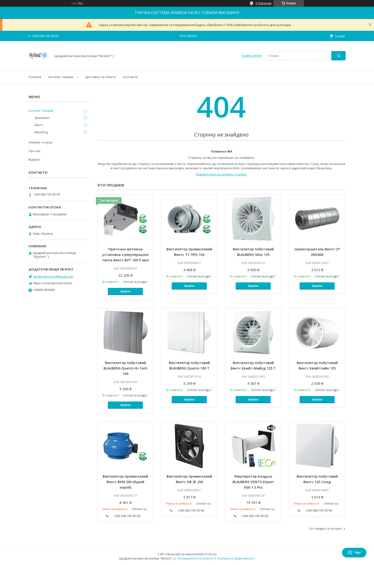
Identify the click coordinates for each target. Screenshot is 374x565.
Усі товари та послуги (325, 528)
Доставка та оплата (100, 77)
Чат (354, 552)
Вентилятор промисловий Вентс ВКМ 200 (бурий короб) (125, 482)
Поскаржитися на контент (195, 558)
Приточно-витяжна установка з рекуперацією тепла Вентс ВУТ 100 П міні (125, 254)
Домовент (42, 118)
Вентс (39, 125)
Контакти (130, 77)
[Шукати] (338, 55)
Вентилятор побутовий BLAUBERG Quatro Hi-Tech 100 (125, 368)
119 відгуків (263, 3)
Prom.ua (211, 554)
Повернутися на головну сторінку (221, 174)
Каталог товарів (60, 77)
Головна (35, 77)
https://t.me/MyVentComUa (52, 283)
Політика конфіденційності (236, 558)
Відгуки (34, 159)
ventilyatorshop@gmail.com (53, 276)
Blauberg (41, 132)
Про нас (35, 151)
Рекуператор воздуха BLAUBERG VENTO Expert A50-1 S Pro (253, 482)
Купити (125, 291)
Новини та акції (40, 142)
